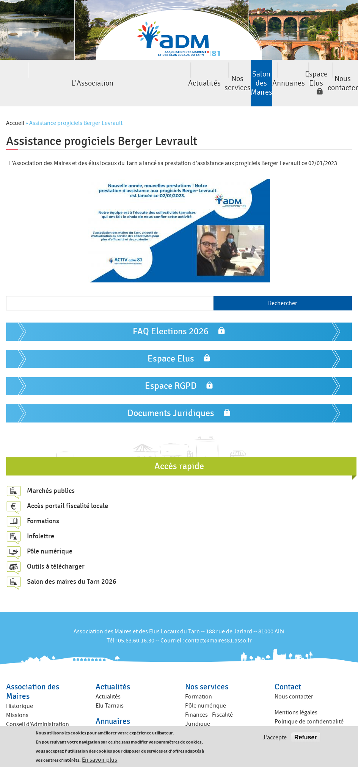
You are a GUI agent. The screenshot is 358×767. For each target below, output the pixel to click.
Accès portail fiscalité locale (67, 486)
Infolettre (40, 516)
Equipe (15, 722)
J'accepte (274, 737)
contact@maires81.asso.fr (218, 620)
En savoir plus (99, 760)
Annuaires (230, 73)
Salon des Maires (179, 73)
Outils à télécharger (56, 547)
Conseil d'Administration (37, 704)
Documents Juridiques (170, 393)
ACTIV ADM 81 (202, 713)
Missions (17, 695)
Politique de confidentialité (309, 702)
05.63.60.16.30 (136, 620)
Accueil (15, 103)
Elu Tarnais (110, 685)
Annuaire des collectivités (128, 720)
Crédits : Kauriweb (298, 718)
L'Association (25, 73)
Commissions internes (34, 713)
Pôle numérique (49, 531)
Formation (198, 676)
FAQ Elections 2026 (171, 311)
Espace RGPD (171, 365)
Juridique (197, 704)
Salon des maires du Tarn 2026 (71, 562)
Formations (43, 501)
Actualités (76, 73)
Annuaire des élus (118, 711)
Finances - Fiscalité (209, 694)
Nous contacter (332, 73)
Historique (19, 686)
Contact (288, 667)
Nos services (128, 73)
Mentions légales (296, 693)
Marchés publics (51, 471)
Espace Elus (275, 73)
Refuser (305, 737)
